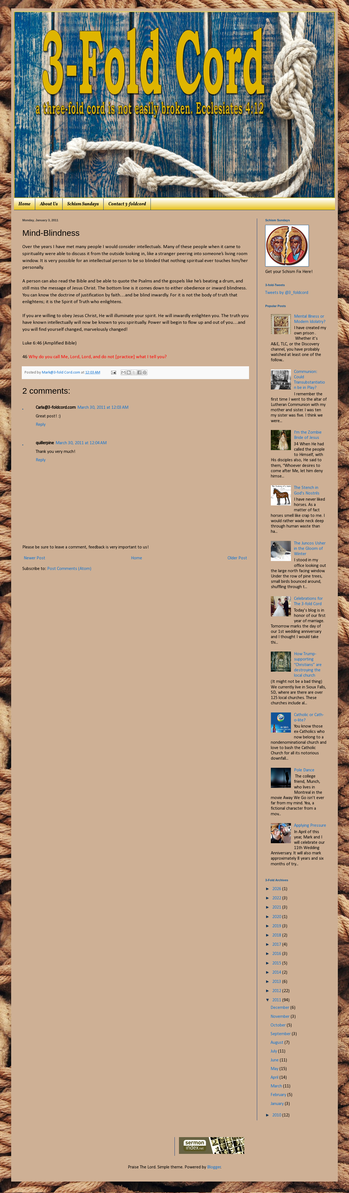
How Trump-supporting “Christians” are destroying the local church (308, 665)
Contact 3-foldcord (127, 204)
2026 (277, 889)
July (274, 1051)
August (278, 1042)
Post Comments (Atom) (69, 569)
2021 (277, 907)
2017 (277, 944)
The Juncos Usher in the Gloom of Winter (310, 548)
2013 (277, 982)
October (279, 1025)
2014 (277, 972)
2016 (277, 954)
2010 (277, 1115)
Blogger (214, 1167)
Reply (41, 424)
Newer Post (34, 558)
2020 (277, 917)
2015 (277, 963)
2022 (277, 898)
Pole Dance (304, 770)
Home (24, 204)
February (279, 1095)
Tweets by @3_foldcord (286, 293)
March (277, 1086)
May (275, 1069)
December (280, 1008)
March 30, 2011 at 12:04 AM (81, 443)
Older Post (237, 558)
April (275, 1077)
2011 (277, 1000)
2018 (277, 935)
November (281, 1016)
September (281, 1034)
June (275, 1060)
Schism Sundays (83, 204)
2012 (277, 991)
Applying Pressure (310, 825)
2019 (277, 926)
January (278, 1104)
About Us (49, 204)
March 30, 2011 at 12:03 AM (102, 407)
